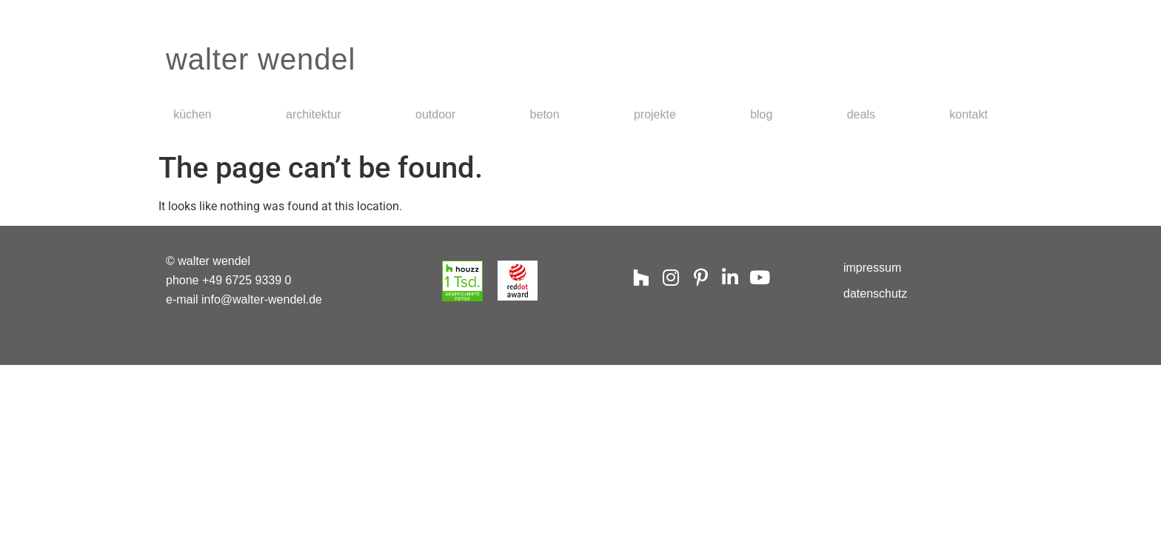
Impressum (872, 267)
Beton (545, 114)
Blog (761, 114)
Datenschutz (875, 293)
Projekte (655, 114)
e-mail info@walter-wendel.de (244, 299)
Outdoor (435, 114)
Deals (861, 114)
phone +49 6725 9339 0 (229, 280)
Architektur (313, 114)
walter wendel (260, 59)
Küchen (192, 114)
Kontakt (968, 114)
